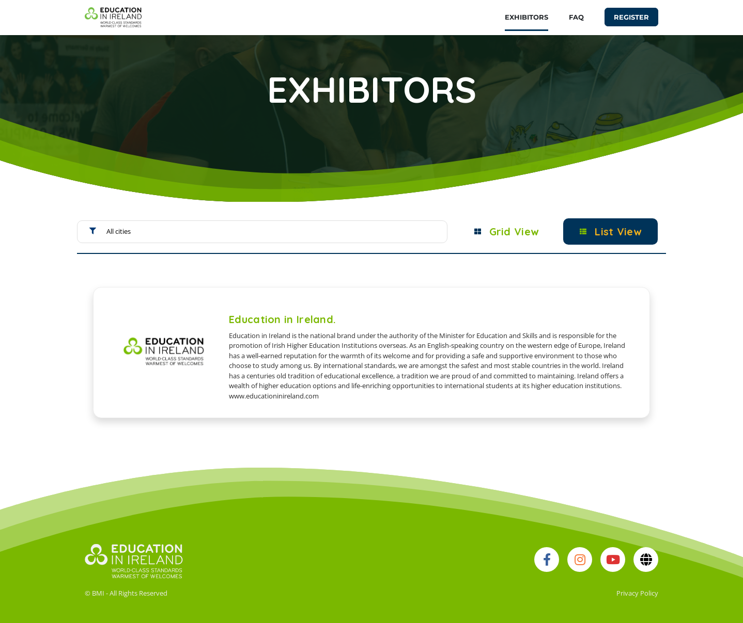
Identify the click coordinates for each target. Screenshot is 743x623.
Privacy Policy (637, 593)
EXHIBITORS (526, 17)
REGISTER (631, 17)
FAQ (576, 17)
